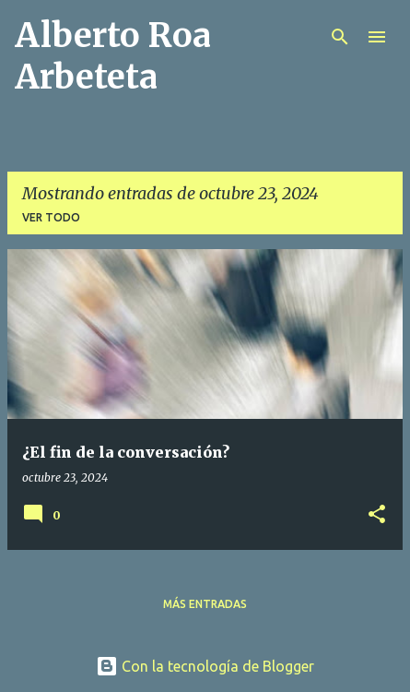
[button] (377, 515)
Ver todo (51, 217)
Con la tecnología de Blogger (205, 666)
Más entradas (205, 604)
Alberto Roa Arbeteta (113, 56)
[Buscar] (340, 37)
